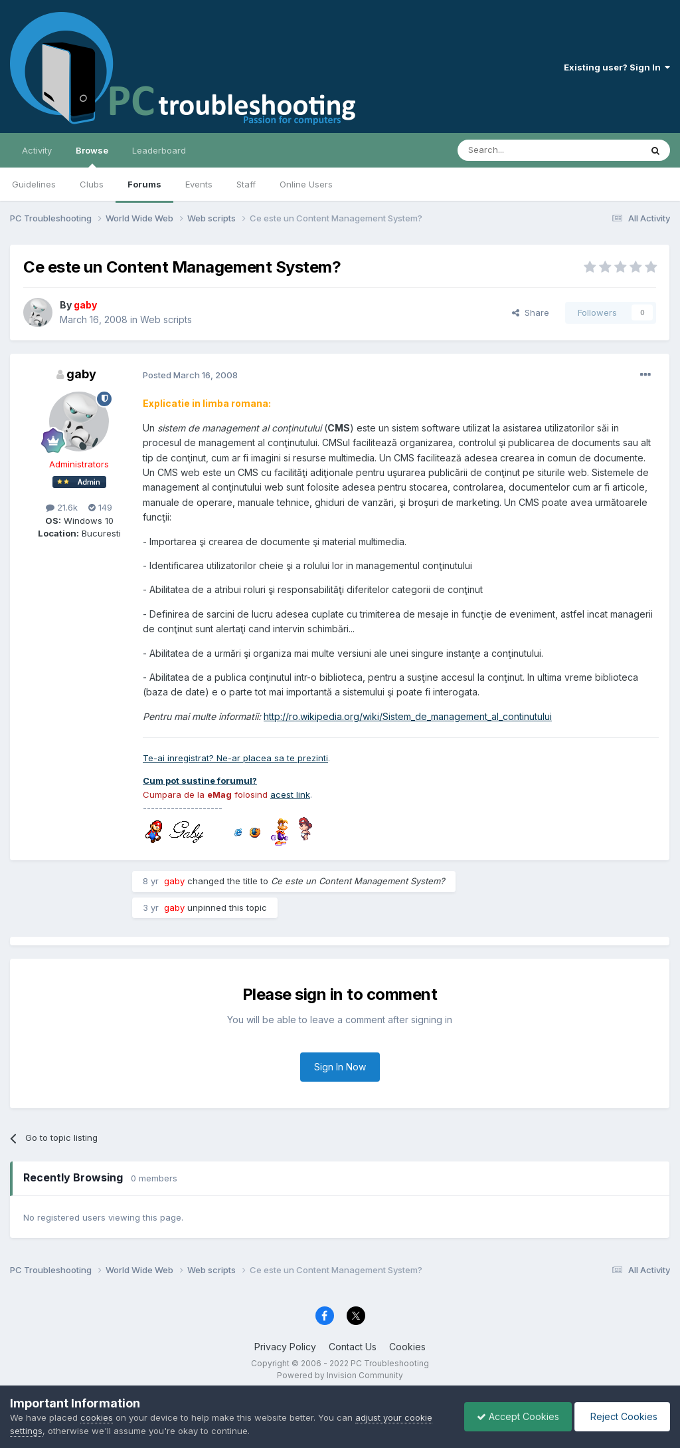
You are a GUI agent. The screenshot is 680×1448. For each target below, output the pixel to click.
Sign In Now (340, 1066)
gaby (81, 374)
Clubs (92, 184)
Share (530, 312)
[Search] (515, 150)
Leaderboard (159, 150)
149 (100, 507)
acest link (290, 794)
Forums (144, 184)
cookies (96, 1417)
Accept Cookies (514, 1416)
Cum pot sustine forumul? (200, 780)
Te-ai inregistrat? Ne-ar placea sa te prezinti (235, 758)
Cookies (407, 1346)
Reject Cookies (621, 1416)
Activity (37, 150)
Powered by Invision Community (340, 1375)
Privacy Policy (285, 1346)
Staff (246, 184)
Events (198, 184)
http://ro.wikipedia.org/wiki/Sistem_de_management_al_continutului (408, 716)
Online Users (306, 184)
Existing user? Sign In (617, 67)
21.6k (62, 507)
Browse (92, 156)
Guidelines (34, 184)
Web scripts (166, 319)
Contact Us (353, 1346)
